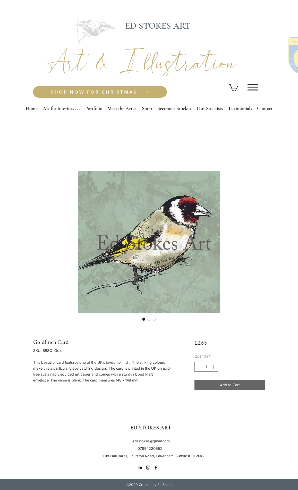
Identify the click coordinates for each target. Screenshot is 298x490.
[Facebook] (155, 467)
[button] (233, 87)
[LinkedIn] (140, 467)
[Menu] (253, 87)
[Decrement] (198, 367)
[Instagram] (148, 467)
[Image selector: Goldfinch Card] (144, 319)
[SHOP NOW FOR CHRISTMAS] (100, 92)
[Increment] (214, 367)
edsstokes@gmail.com (151, 441)
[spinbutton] (206, 367)
